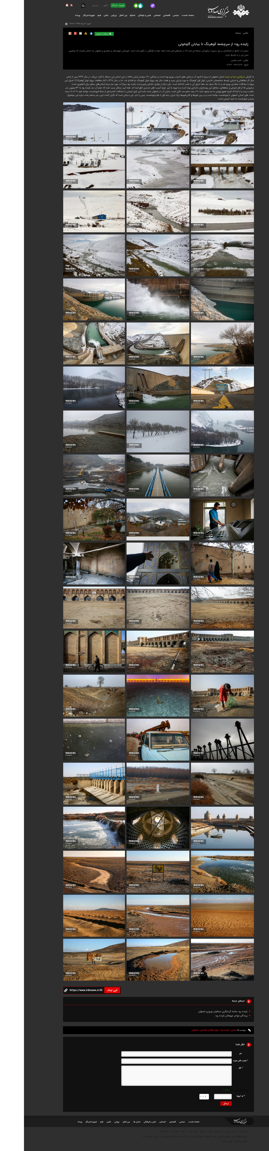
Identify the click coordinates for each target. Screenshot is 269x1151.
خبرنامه (159, 1131)
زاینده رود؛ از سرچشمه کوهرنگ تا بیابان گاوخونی (189, 44)
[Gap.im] (129, 5)
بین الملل (102, 1121)
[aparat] (134, 5)
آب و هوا (179, 1131)
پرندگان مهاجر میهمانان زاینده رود (207, 1016)
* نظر (216, 1068)
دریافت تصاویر (80, 33)
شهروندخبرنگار (67, 1121)
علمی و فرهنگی (126, 1121)
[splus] (161, 5)
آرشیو (82, 5)
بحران (209, 1030)
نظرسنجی (150, 1131)
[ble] (150, 5)
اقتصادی (148, 1121)
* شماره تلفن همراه (216, 1060)
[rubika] (139, 5)
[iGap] (145, 5)
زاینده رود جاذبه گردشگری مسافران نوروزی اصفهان (198, 1011)
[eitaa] (156, 5)
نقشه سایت (140, 1131)
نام (216, 1053)
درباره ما (210, 1131)
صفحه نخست (164, 15)
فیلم (77, 1121)
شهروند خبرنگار (94, 5)
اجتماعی (138, 1121)
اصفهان (170, 1030)
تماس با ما (220, 1131)
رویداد (56, 1121)
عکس (221, 33)
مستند (214, 33)
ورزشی (92, 1121)
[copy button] (62, 990)
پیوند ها (202, 1131)
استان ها (112, 1121)
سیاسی (158, 1121)
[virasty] (123, 5)
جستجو (194, 1131)
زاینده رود (200, 1030)
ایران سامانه (203, 1141)
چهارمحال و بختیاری (185, 1030)
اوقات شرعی (168, 1131)
